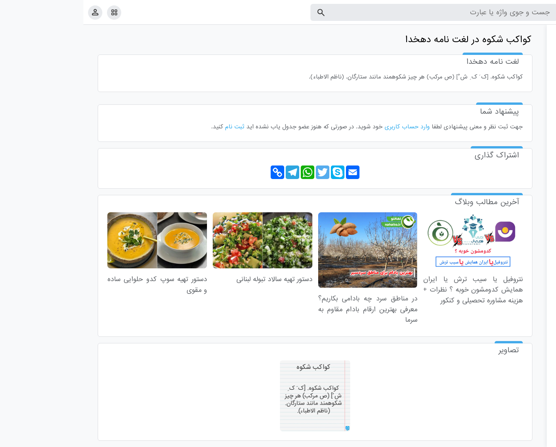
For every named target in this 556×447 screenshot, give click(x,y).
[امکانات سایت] (31, 12)
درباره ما (487, 439)
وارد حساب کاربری (323, 126)
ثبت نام (151, 126)
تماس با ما (512, 439)
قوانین (535, 439)
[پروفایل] (12, 12)
